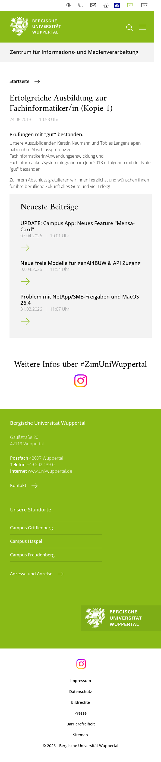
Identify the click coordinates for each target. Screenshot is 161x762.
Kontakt (18, 485)
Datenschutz (80, 691)
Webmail (93, 5)
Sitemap (80, 734)
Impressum (80, 680)
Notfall (106, 5)
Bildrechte (80, 702)
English (145, 5)
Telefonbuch (81, 5)
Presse (80, 713)
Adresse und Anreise (31, 574)
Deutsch (131, 5)
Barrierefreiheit (81, 724)
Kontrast (69, 5)
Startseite (20, 81)
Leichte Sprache (118, 5)
